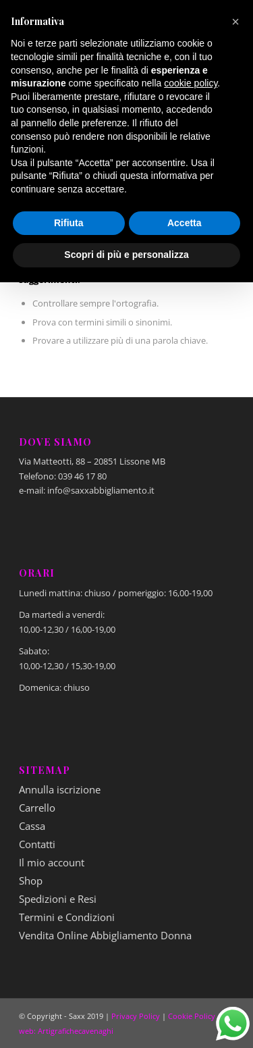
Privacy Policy (135, 1016)
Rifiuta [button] (69, 222)
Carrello (37, 807)
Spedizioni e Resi (57, 899)
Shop (31, 880)
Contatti (37, 844)
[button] (235, 21)
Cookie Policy (191, 1016)
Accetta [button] (184, 222)
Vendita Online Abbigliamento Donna (105, 935)
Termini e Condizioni (67, 917)
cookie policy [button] (190, 83)
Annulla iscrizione (60, 789)
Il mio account (51, 862)
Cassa (32, 826)
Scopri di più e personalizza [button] (126, 254)
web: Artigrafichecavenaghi (66, 1031)
